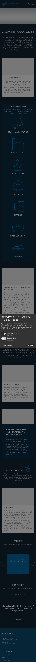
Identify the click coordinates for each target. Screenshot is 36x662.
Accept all (30, 345)
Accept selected (7, 345)
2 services (10, 340)
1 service (10, 335)
